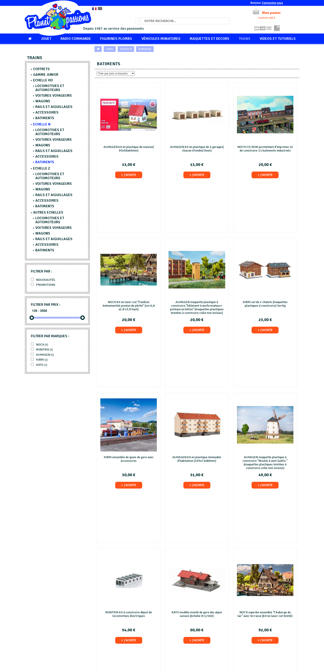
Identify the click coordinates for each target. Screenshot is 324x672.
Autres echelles (48, 212)
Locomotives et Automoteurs (49, 88)
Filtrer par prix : (46, 304)
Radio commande (76, 38)
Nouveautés (43, 280)
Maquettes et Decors (209, 38)
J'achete (128, 175)
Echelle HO (43, 80)
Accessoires (46, 112)
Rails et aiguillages (53, 107)
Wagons (42, 101)
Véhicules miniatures (161, 38)
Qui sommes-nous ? (179, 630)
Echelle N (126, 49)
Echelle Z (41, 168)
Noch (39, 344)
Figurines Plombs (116, 38)
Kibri (39, 360)
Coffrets (41, 69)
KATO (39, 365)
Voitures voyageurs (53, 95)
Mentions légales (177, 640)
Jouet (46, 38)
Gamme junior (45, 74)
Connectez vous (272, 3)
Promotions (43, 285)
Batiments (144, 49)
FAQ (169, 635)
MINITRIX (42, 349)
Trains (244, 38)
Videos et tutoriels (278, 38)
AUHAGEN (42, 355)
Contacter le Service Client (254, 630)
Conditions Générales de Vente (186, 645)
